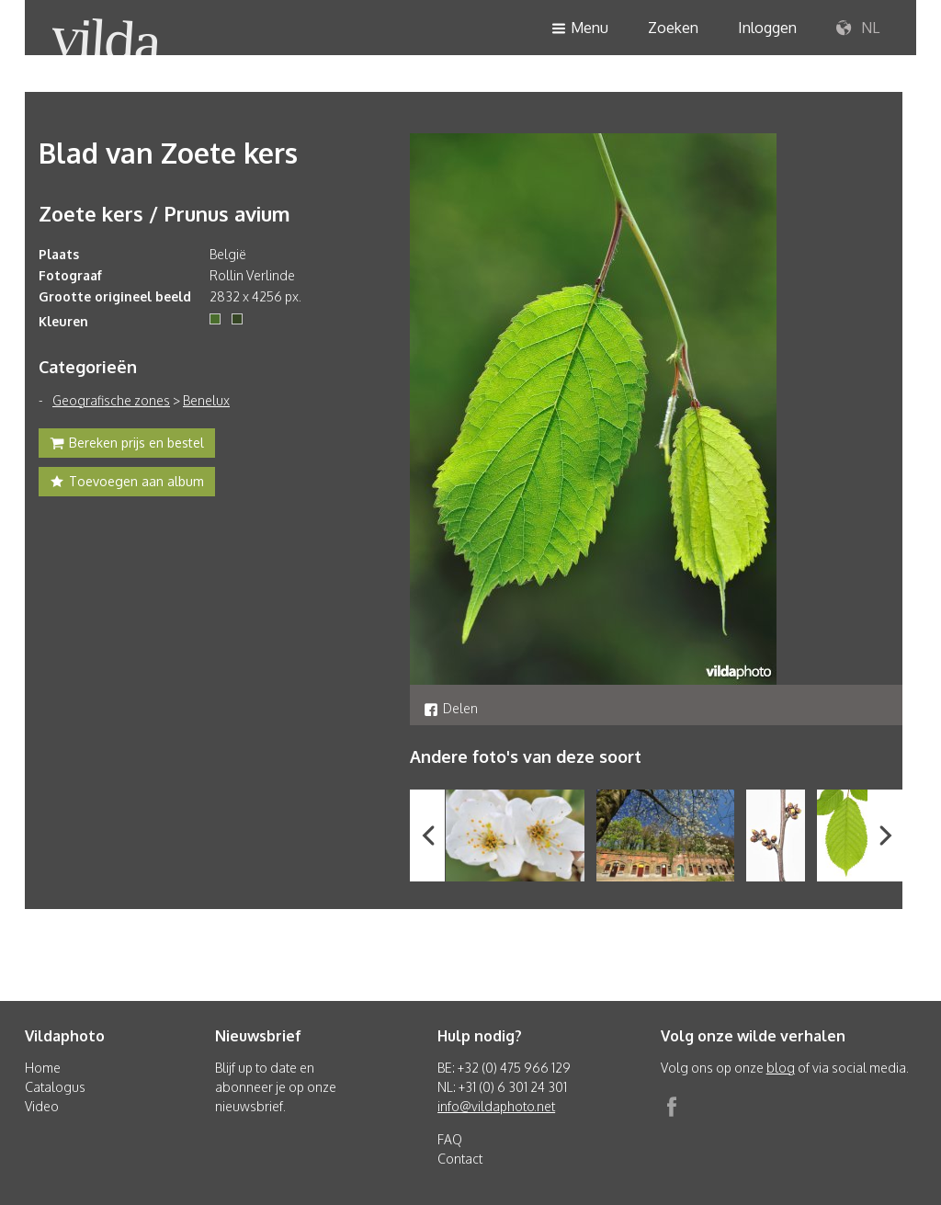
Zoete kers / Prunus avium (164, 213)
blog (780, 1067)
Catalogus (55, 1087)
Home (43, 1067)
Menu (579, 29)
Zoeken (673, 27)
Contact (459, 1158)
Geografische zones (111, 400)
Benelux (206, 400)
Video (42, 1106)
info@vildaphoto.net (496, 1106)
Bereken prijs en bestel (127, 445)
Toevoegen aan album (127, 483)
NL (857, 28)
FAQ (449, 1139)
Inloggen (767, 27)
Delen (451, 708)
